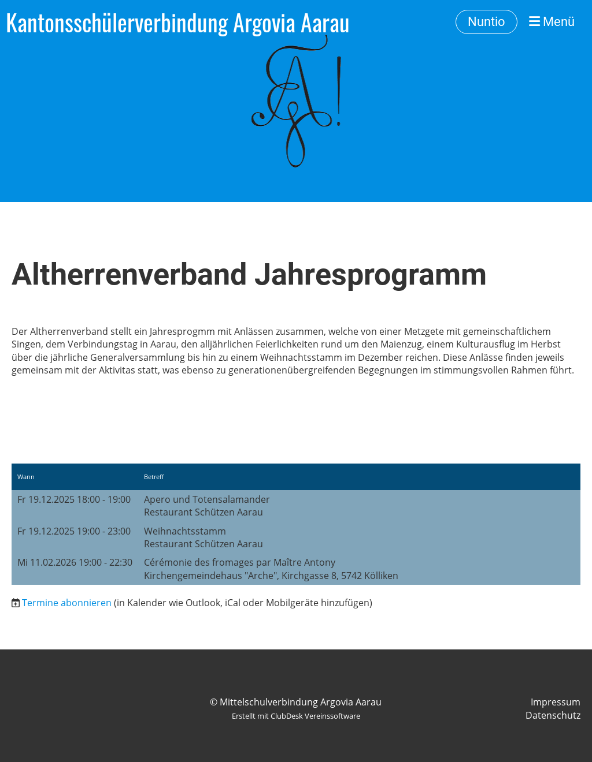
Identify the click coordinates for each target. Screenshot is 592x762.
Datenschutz (553, 715)
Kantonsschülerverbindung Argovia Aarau (178, 22)
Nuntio (486, 21)
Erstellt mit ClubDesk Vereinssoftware (296, 716)
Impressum (555, 702)
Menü (552, 21)
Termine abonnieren (67, 602)
